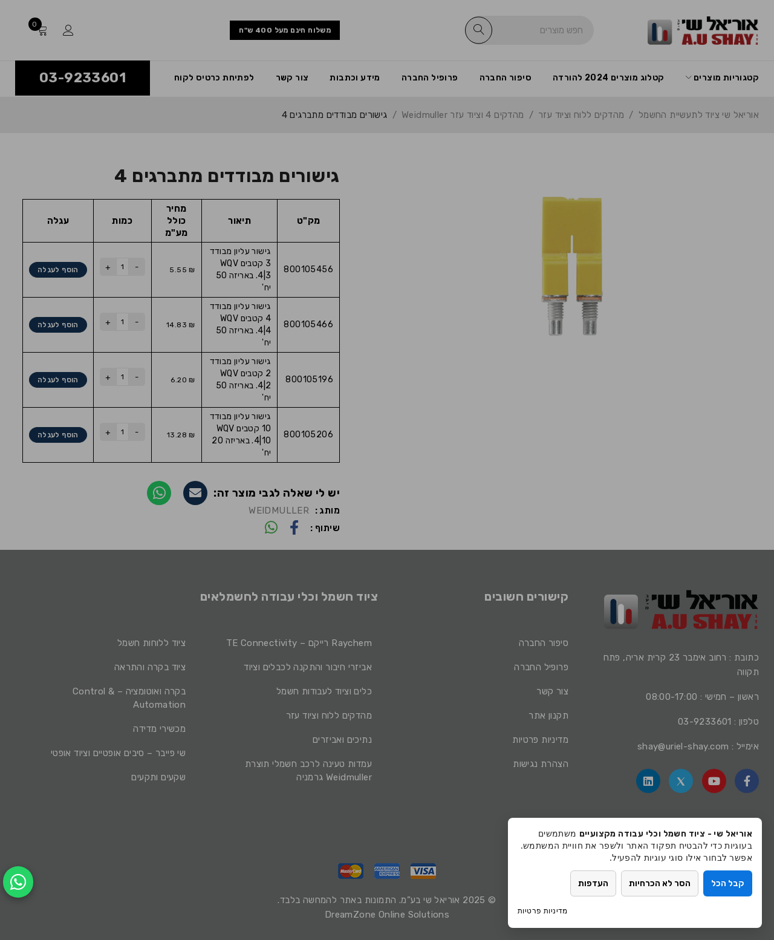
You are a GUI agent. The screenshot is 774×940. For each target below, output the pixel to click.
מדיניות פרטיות (543, 911)
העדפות (593, 883)
